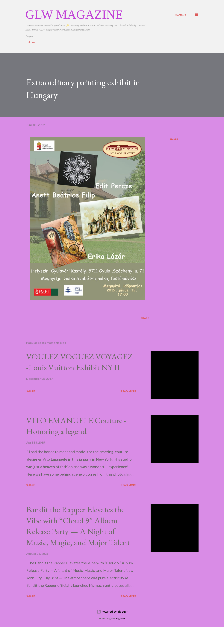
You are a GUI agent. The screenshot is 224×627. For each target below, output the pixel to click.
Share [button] (174, 139)
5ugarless (120, 618)
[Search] (180, 14)
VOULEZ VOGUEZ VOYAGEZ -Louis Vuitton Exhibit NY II (79, 362)
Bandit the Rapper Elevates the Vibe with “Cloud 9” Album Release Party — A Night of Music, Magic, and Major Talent (78, 526)
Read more (128, 391)
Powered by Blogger (112, 611)
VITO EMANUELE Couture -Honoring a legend (76, 426)
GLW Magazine (74, 14)
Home (31, 42)
